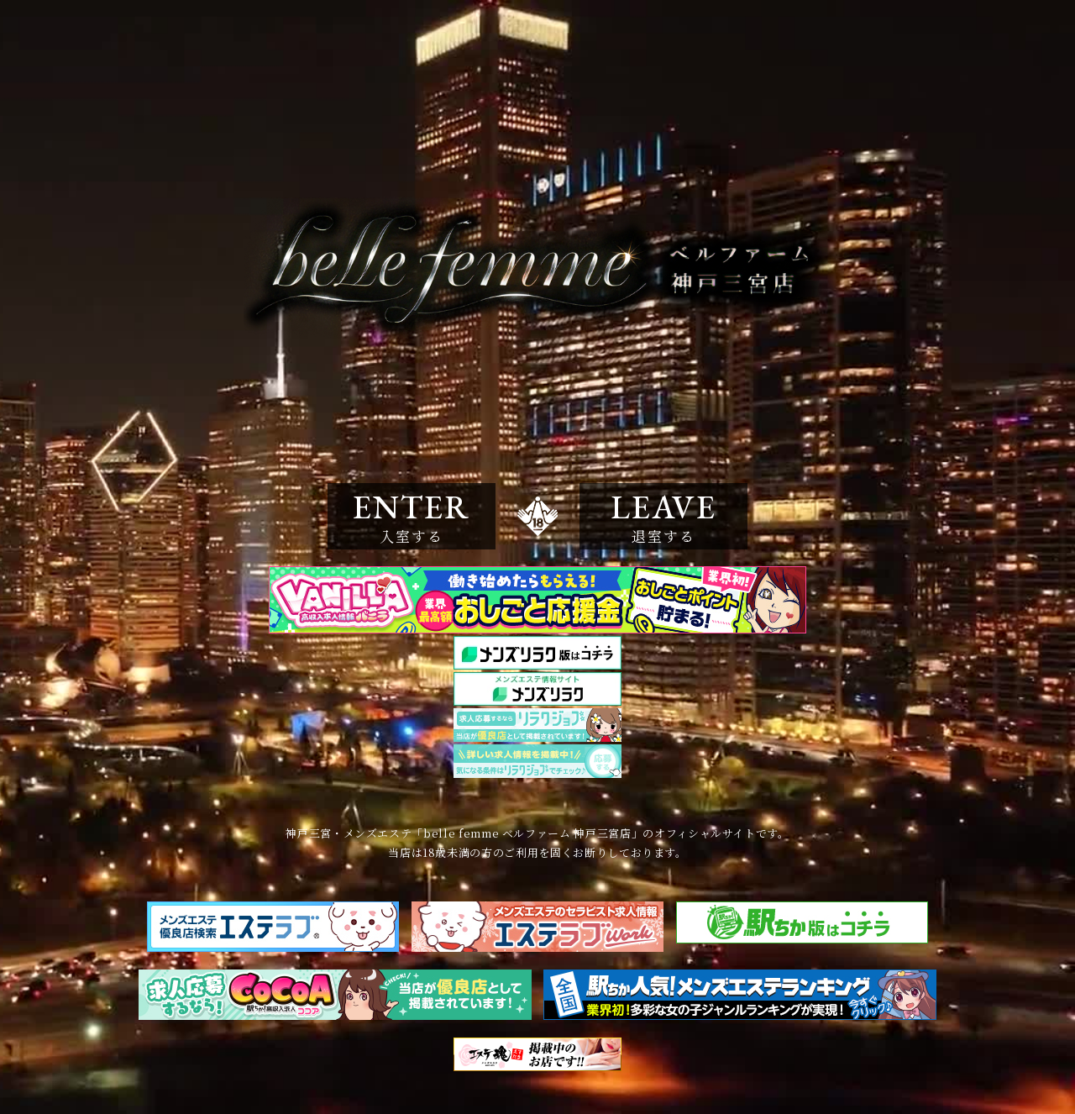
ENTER (412, 516)
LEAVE (663, 516)
